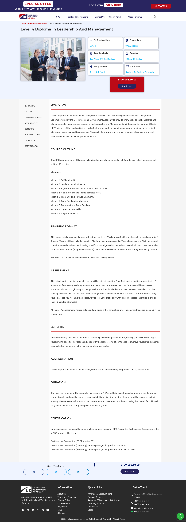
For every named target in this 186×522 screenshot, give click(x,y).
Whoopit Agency (119, 519)
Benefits (29, 129)
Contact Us (100, 17)
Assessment (31, 123)
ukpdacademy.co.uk (76, 519)
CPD (59, 17)
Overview (30, 106)
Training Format (34, 117)
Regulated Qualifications (78, 17)
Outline (29, 112)
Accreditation (32, 134)
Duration (30, 140)
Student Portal (116, 17)
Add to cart (127, 86)
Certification (32, 146)
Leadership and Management (37, 24)
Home (24, 24)
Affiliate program (135, 17)
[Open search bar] (155, 16)
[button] (33, 472)
